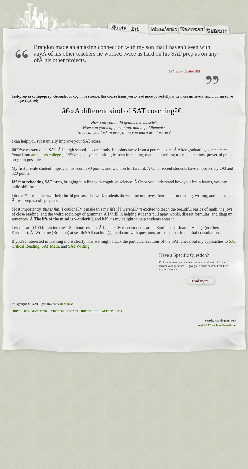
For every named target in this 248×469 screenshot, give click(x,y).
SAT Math (50, 246)
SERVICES (56, 311)
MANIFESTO (39, 311)
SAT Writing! (79, 246)
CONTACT (72, 311)
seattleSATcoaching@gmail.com (217, 325)
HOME (17, 311)
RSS (118, 311)
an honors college (46, 154)
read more (205, 286)
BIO (26, 311)
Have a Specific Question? (184, 255)
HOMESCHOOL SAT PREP (97, 311)
